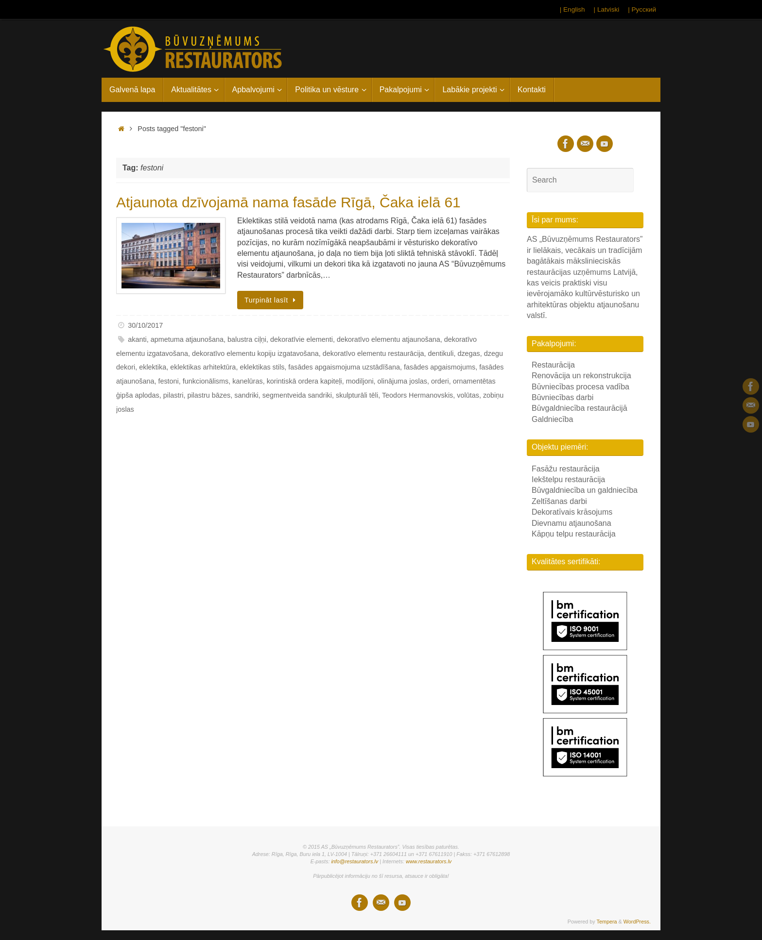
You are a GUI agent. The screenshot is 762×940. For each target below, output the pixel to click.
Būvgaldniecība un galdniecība (585, 490)
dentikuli (441, 353)
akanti (137, 339)
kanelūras (247, 381)
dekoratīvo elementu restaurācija (373, 353)
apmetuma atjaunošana (187, 339)
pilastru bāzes (208, 395)
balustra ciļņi (246, 339)
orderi (440, 381)
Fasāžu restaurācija (566, 469)
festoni (168, 381)
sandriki (246, 395)
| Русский (642, 9)
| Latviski (607, 9)
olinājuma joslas (402, 381)
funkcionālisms (205, 381)
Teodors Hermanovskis (417, 395)
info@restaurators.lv (354, 861)
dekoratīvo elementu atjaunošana (388, 339)
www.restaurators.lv (428, 861)
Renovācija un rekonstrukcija (581, 375)
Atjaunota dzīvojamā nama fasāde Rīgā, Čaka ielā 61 (288, 202)
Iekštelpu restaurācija (568, 479)
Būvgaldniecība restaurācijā (579, 408)
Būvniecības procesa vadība (580, 387)
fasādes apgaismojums (439, 367)
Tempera (607, 921)
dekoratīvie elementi (301, 339)
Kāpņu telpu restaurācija (574, 534)
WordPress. (637, 921)
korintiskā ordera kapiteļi (304, 381)
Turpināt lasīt (271, 300)
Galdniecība (552, 419)
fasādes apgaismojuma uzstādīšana (344, 367)
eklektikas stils (262, 367)
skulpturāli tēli (357, 395)
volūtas (468, 395)
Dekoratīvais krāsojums (572, 512)
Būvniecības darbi (562, 397)
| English (572, 9)
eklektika (152, 367)
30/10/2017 (145, 325)
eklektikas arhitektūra (203, 367)
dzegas (468, 353)
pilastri (173, 395)
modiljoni (360, 381)
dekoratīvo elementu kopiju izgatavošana (255, 353)
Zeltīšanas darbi (559, 501)
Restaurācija (553, 365)
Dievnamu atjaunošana (571, 523)
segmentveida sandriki (297, 395)
